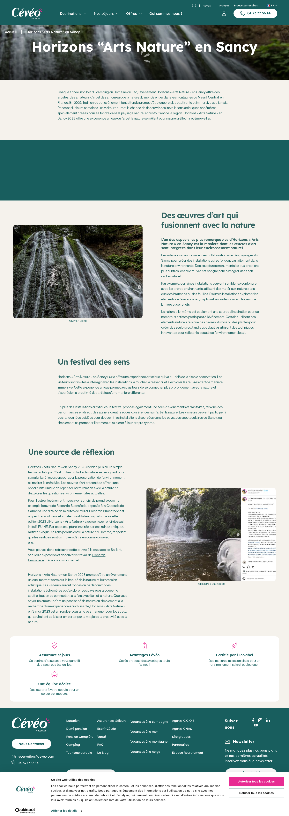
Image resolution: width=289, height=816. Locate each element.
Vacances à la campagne (149, 722)
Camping (73, 745)
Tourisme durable (79, 752)
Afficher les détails (64, 808)
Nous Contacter (31, 744)
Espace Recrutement (187, 752)
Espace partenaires (246, 5)
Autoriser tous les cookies (256, 779)
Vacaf (101, 737)
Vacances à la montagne (148, 741)
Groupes (224, 5)
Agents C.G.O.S (183, 721)
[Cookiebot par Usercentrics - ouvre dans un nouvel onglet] (25, 808)
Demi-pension (76, 729)
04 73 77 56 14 (25, 763)
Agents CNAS (182, 729)
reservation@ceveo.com (33, 756)
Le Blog (102, 752)
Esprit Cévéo (106, 729)
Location (73, 721)
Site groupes (181, 737)
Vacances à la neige (145, 752)
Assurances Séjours (111, 721)
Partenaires (180, 745)
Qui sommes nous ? (165, 13)
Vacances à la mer (144, 731)
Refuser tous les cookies (256, 790)
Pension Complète (79, 737)
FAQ (100, 745)
